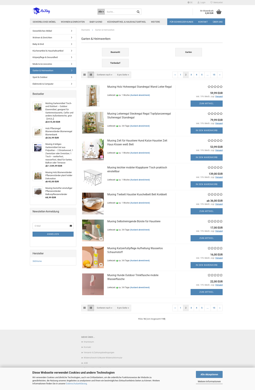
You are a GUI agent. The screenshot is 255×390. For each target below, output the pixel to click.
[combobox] (104, 75)
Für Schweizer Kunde (181, 22)
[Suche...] (101, 12)
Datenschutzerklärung (76, 383)
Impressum (89, 342)
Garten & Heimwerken (43, 70)
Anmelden (53, 234)
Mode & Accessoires (42, 64)
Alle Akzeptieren (209, 374)
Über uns (218, 22)
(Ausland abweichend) (140, 95)
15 (214, 74)
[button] (190, 2)
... (208, 74)
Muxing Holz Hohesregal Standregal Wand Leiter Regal (139, 86)
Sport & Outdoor (40, 77)
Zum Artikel (206, 103)
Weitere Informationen (209, 381)
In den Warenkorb (206, 130)
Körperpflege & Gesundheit (45, 57)
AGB (86, 363)
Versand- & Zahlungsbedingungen (99, 352)
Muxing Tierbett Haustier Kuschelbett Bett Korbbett (137, 194)
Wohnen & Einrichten (73, 22)
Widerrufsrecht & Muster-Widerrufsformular (103, 358)
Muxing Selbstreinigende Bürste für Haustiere (133, 221)
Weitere (155, 22)
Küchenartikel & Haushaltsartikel (126, 22)
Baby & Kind (96, 22)
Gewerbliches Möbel (44, 22)
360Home (37, 261)
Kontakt (203, 22)
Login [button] (201, 2)
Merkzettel (216, 2)
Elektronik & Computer (43, 84)
